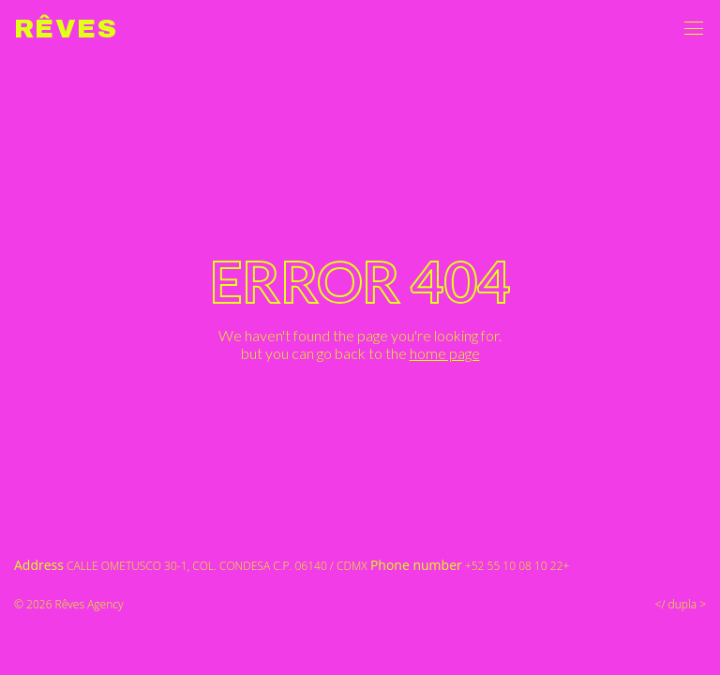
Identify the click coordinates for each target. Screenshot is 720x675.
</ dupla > (680, 604)
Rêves (65, 28)
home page (445, 353)
